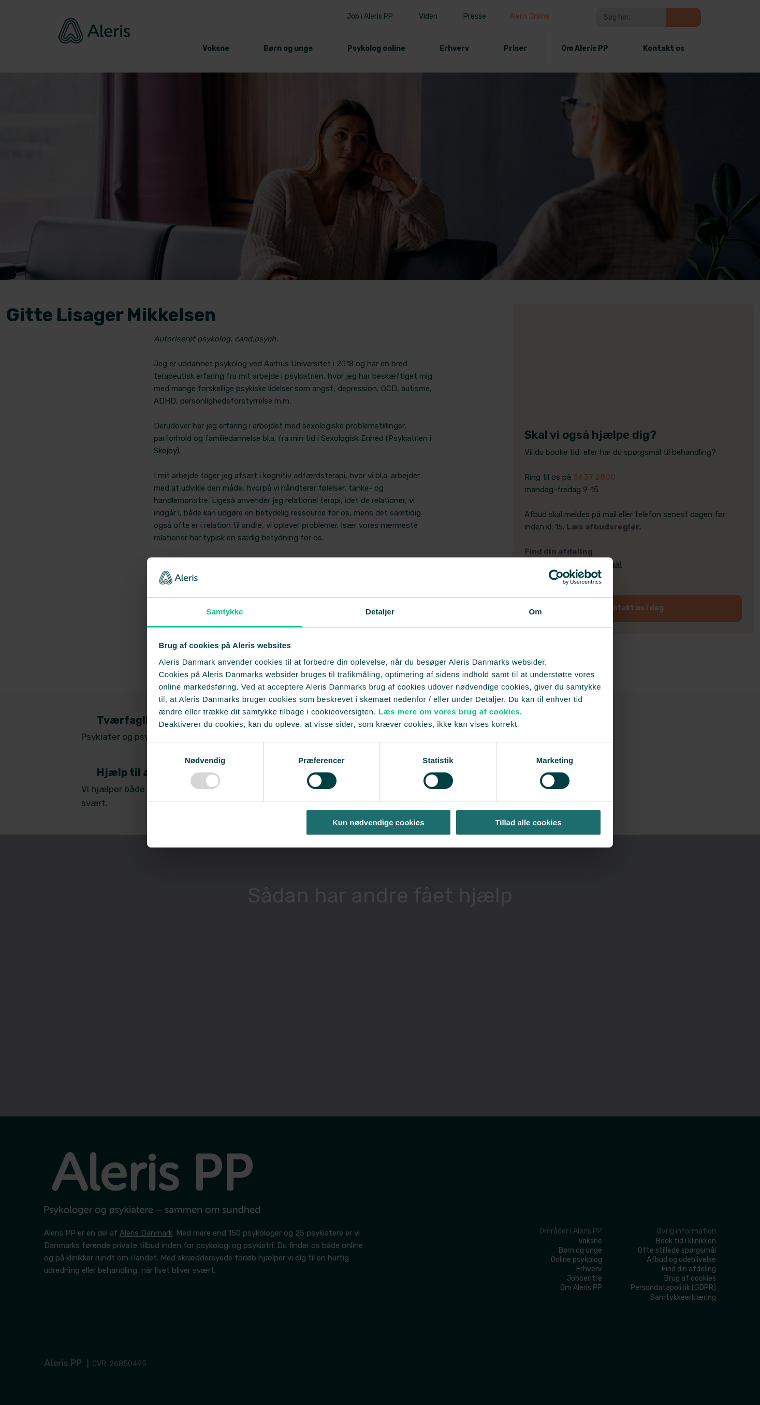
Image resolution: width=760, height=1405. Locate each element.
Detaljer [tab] (380, 611)
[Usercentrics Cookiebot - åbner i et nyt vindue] (556, 577)
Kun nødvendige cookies (378, 822)
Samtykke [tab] (225, 611)
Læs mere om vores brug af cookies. (450, 711)
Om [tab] (535, 611)
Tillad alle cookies (528, 822)
